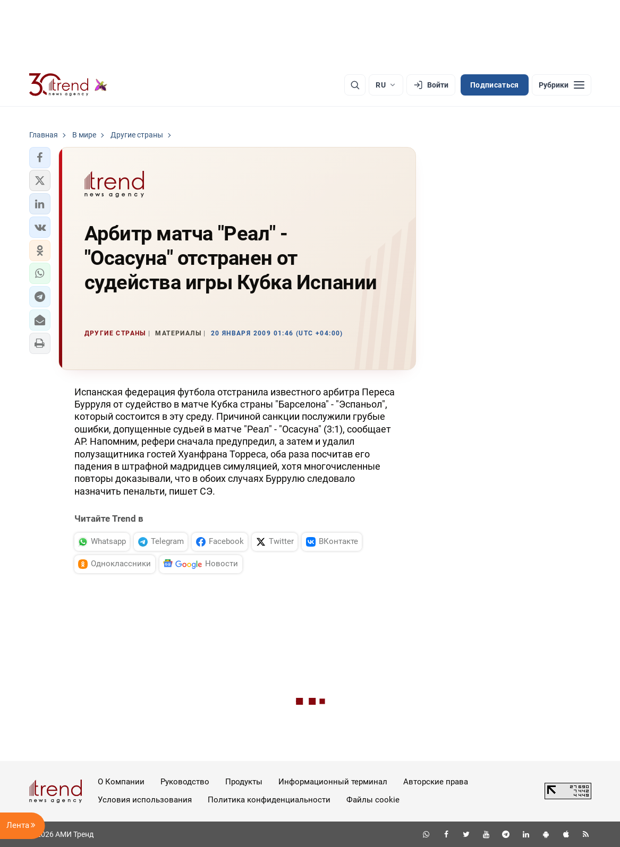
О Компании (121, 781)
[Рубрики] (561, 85)
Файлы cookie (373, 800)
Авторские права (435, 781)
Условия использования (145, 800)
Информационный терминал (332, 781)
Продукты (243, 781)
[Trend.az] (68, 85)
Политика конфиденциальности (269, 800)
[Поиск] (355, 85)
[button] (40, 158)
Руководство (184, 781)
